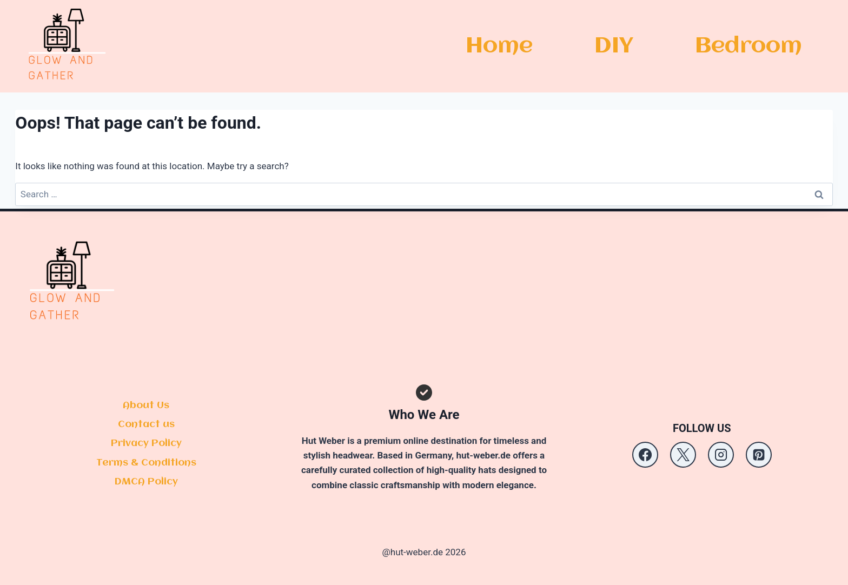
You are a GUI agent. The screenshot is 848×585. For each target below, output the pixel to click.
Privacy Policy (146, 443)
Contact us (146, 424)
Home (499, 46)
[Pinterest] (759, 455)
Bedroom (748, 46)
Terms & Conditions (146, 463)
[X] (683, 455)
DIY (613, 46)
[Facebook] (645, 455)
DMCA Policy (146, 482)
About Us (146, 405)
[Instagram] (721, 455)
